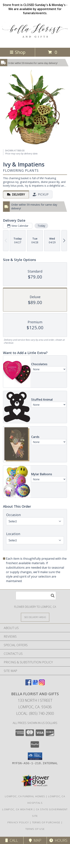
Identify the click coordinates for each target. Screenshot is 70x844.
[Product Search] (36, 595)
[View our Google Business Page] (35, 684)
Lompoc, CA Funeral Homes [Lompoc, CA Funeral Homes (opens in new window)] (25, 796)
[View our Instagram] (42, 684)
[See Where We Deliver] (35, 617)
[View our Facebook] (28, 684)
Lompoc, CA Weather (17, 809)
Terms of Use (35, 829)
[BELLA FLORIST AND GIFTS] (35, 42)
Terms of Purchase (46, 822)
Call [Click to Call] (11, 840)
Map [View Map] (35, 840)
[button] (35, 756)
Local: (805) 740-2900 (35, 713)
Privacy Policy (18, 822)
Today (41, 225)
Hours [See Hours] (58, 840)
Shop (17, 52)
